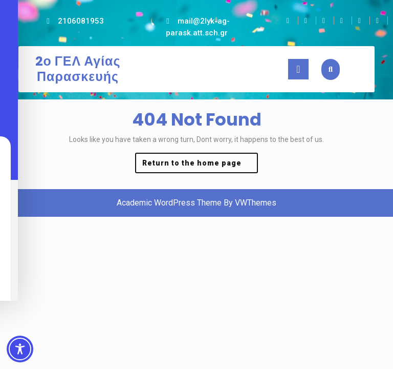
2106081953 (81, 21)
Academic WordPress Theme (169, 203)
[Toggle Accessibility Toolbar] (20, 349)
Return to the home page (200, 165)
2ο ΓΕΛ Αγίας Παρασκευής (78, 69)
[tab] (298, 69)
